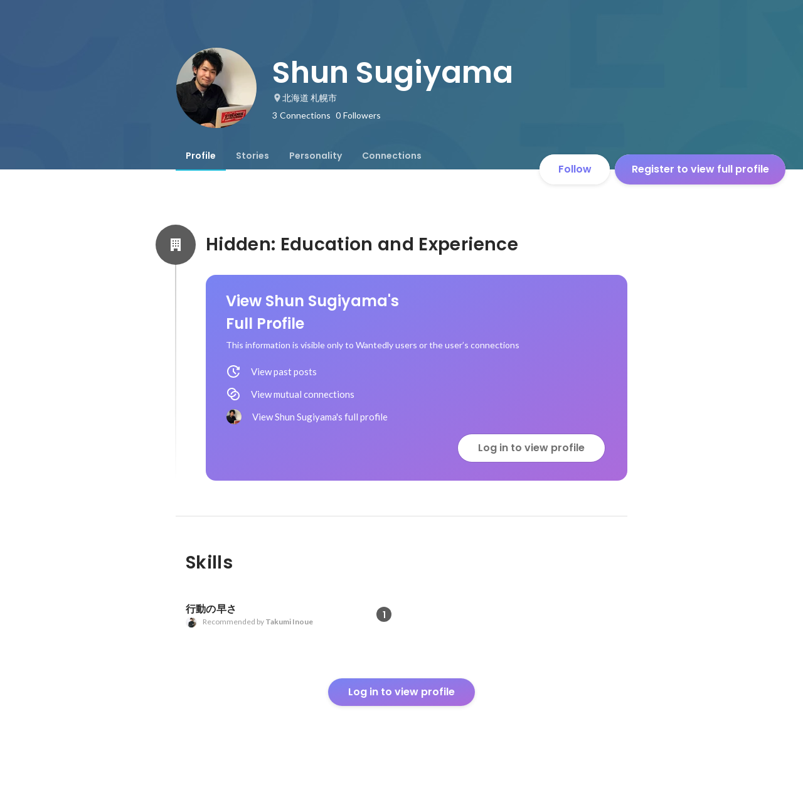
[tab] (201, 156)
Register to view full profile (700, 169)
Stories (252, 155)
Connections (392, 155)
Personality (315, 155)
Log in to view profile (531, 448)
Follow (575, 169)
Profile (201, 155)
